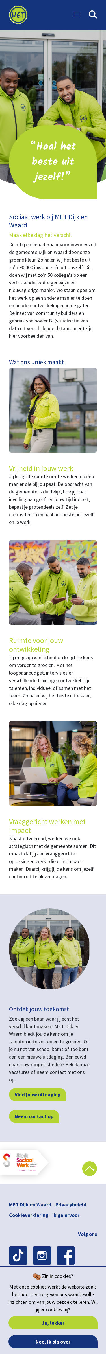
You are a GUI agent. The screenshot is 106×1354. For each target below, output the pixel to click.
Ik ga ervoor (65, 1215)
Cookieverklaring (28, 1215)
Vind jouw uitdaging (37, 1094)
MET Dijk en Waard (30, 1204)
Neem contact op (34, 1116)
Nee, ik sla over (53, 1341)
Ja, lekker (53, 1323)
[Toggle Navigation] (77, 15)
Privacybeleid (70, 1204)
